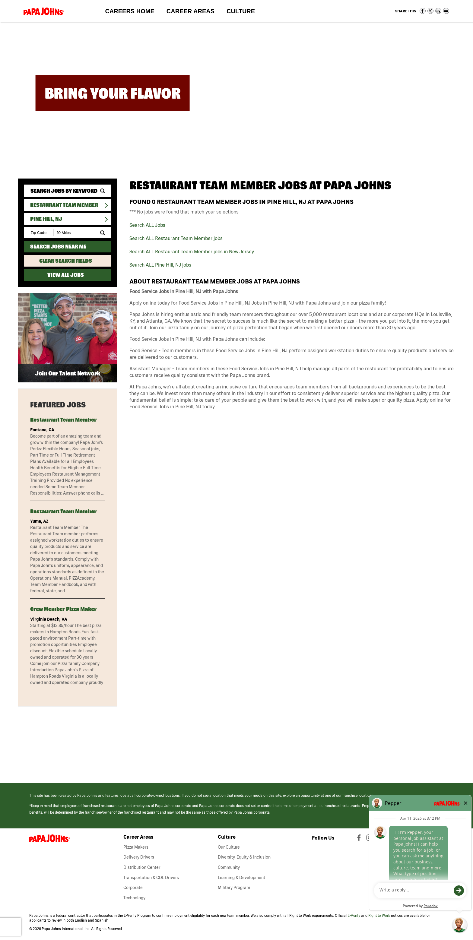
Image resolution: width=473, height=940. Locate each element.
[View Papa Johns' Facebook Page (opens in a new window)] (359, 838)
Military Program (234, 887)
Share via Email (446, 11)
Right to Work (379, 915)
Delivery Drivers (138, 857)
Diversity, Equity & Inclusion (244, 857)
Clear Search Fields (65, 261)
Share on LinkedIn (438, 11)
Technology (134, 897)
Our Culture (229, 847)
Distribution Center (141, 867)
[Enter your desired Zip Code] (39, 232)
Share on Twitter (430, 11)
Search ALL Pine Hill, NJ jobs (160, 264)
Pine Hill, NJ (46, 219)
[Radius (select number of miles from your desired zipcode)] (74, 232)
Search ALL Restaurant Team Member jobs (176, 238)
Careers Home (129, 11)
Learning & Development (241, 877)
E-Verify (354, 915)
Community (229, 867)
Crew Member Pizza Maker (63, 609)
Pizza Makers (135, 847)
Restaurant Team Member (64, 205)
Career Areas (194, 12)
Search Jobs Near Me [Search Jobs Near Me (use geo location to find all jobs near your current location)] (58, 246)
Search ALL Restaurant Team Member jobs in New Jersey (191, 251)
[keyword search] (67, 190)
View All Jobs (65, 275)
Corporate (133, 887)
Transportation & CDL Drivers (151, 877)
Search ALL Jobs (147, 225)
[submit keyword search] (102, 190)
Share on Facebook (423, 11)
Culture (244, 12)
